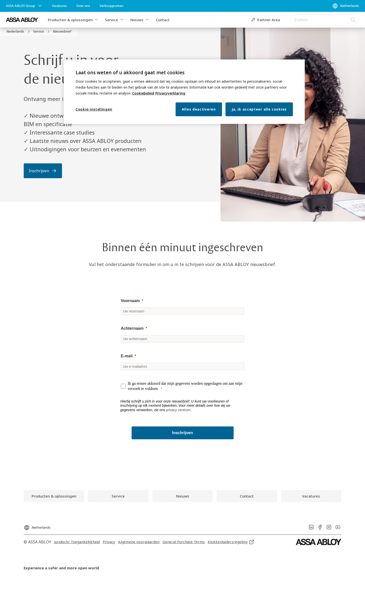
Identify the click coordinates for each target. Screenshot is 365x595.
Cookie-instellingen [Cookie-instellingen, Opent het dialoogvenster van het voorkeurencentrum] (94, 109)
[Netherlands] (345, 5)
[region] (184, 91)
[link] (59, 6)
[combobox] (324, 19)
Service (111, 19)
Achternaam (132, 328)
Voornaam (130, 301)
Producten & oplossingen (70, 19)
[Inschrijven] (183, 432)
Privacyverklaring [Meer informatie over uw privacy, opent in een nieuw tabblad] (170, 93)
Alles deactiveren (199, 109)
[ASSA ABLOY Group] (24, 6)
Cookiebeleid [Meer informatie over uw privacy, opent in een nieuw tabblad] (143, 93)
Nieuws (136, 19)
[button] (96, 19)
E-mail (127, 356)
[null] (182, 356)
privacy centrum (178, 410)
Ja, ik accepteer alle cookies (259, 109)
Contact (163, 19)
